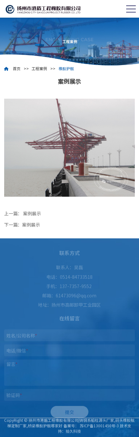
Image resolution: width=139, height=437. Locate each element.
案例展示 (32, 213)
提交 (69, 413)
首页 (16, 68)
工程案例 (39, 68)
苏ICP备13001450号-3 (99, 424)
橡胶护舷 (66, 68)
